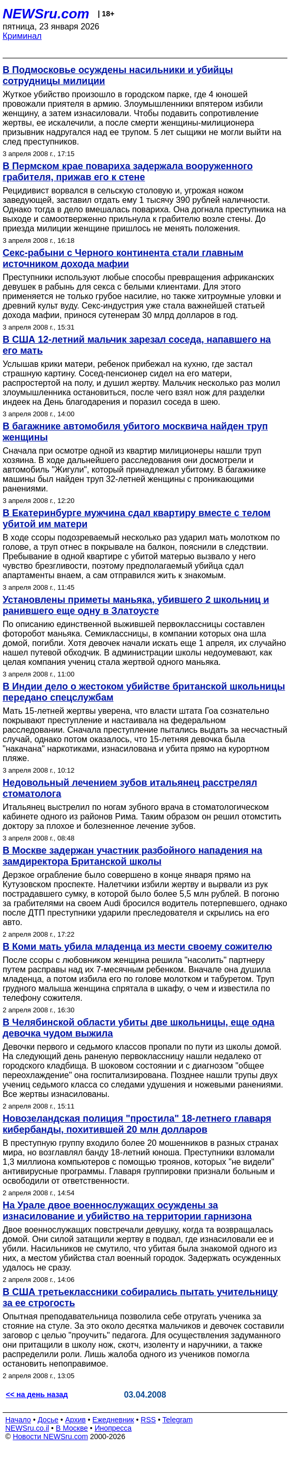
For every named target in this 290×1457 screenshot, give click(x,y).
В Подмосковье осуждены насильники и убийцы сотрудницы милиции (118, 75)
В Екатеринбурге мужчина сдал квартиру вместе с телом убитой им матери (137, 518)
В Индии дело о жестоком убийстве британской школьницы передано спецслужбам (144, 692)
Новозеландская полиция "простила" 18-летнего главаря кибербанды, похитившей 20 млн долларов (137, 1124)
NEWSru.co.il (27, 1428)
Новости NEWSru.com (50, 1436)
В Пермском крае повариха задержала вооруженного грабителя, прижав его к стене (128, 171)
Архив (75, 1419)
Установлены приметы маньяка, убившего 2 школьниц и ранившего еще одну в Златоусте (136, 605)
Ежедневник (113, 1419)
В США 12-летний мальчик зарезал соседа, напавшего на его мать (137, 345)
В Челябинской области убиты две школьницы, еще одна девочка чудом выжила (139, 1028)
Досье (47, 1419)
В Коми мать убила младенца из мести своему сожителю (137, 946)
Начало (18, 1419)
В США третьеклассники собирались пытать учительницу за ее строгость (140, 1297)
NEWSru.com (46, 14)
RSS (148, 1419)
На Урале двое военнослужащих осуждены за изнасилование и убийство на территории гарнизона (127, 1211)
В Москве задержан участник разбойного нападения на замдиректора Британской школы (132, 856)
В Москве (72, 1428)
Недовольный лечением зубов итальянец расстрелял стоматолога (130, 788)
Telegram (178, 1419)
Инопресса (113, 1428)
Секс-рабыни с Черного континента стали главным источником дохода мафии (123, 258)
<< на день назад (37, 1394)
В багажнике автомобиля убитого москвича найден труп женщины (135, 432)
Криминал (22, 36)
